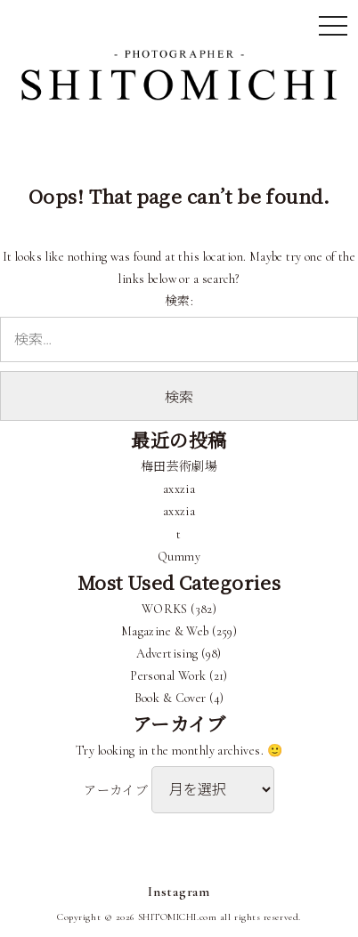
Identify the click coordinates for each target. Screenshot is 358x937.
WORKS (165, 609)
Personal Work (168, 675)
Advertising (167, 653)
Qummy (179, 556)
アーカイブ (116, 790)
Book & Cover (170, 698)
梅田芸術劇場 (179, 466)
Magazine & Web (165, 631)
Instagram (179, 892)
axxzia (179, 489)
